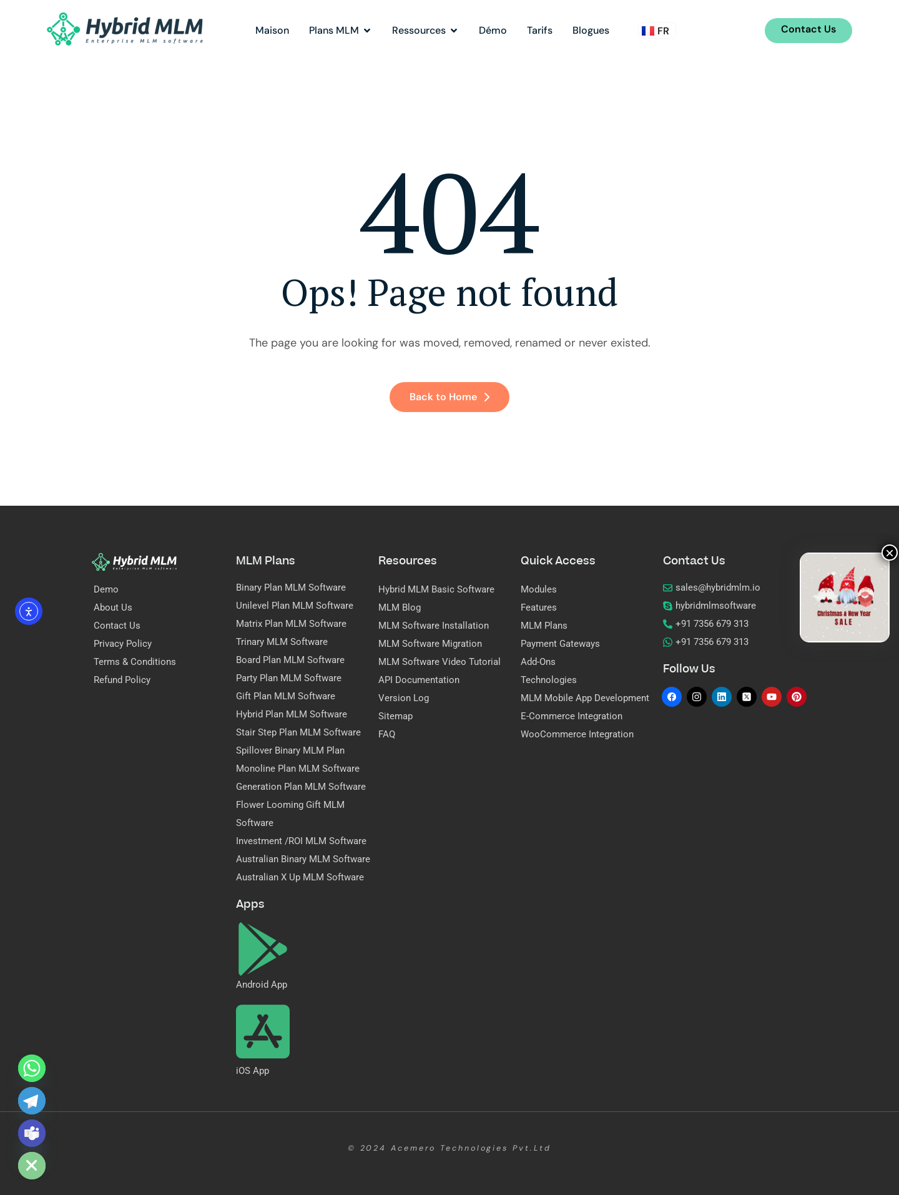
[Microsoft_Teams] (32, 1133)
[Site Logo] (125, 28)
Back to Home (449, 396)
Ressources (425, 30)
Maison (272, 30)
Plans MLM (340, 30)
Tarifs (540, 30)
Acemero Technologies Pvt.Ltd (471, 1148)
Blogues (590, 30)
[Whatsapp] (32, 1068)
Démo (493, 30)
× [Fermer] (889, 552)
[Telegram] (32, 1100)
